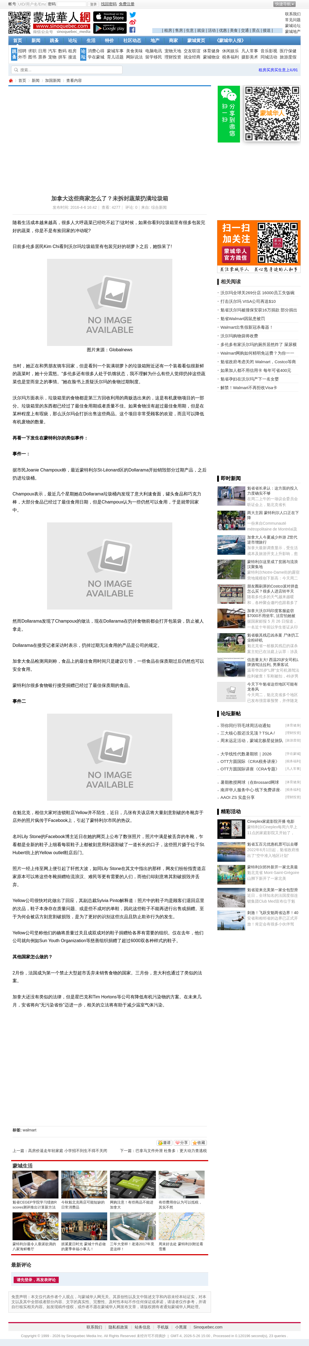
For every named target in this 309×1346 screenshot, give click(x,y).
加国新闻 (53, 80)
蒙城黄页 (196, 40)
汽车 (52, 51)
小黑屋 (181, 1327)
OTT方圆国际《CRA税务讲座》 (249, 761)
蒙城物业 (211, 57)
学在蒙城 (96, 57)
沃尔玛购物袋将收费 (239, 335)
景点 (256, 30)
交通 (245, 30)
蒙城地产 (293, 31)
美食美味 (134, 51)
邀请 (167, 1142)
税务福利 (230, 57)
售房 (179, 30)
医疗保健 (288, 51)
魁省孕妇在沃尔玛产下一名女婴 (249, 379)
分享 (184, 1142)
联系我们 (293, 14)
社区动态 (132, 40)
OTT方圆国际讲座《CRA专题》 (249, 769)
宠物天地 (173, 51)
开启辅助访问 (299, 3)
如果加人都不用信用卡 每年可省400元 (255, 370)
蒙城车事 (115, 51)
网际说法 (134, 57)
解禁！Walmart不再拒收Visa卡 (248, 387)
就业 (201, 30)
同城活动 (269, 57)
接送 (267, 30)
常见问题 (293, 20)
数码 (62, 51)
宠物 (52, 57)
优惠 (223, 30)
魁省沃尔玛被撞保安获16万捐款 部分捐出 (258, 310)
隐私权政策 (118, 1327)
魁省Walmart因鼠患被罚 (242, 318)
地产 (155, 40)
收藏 (201, 1142)
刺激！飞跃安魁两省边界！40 (272, 912)
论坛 (72, 40)
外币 (22, 57)
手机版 (163, 1327)
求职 (32, 51)
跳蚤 (54, 40)
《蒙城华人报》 (230, 40)
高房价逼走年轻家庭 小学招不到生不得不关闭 (67, 1150)
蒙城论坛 (293, 25)
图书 (32, 57)
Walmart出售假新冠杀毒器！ (246, 327)
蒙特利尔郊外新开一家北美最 (272, 867)
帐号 (12, 4)
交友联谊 (192, 51)
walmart (29, 1130)
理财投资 (173, 57)
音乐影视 (269, 51)
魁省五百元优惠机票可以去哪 (272, 844)
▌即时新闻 (229, 478)
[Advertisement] (217, 19)
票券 (42, 57)
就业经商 (192, 57)
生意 (190, 30)
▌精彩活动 (229, 811)
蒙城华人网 (10, 81)
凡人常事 (249, 51)
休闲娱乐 (230, 51)
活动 (212, 30)
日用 (42, 51)
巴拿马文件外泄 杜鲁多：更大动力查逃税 (171, 1150)
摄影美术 (249, 57)
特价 (109, 40)
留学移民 (153, 57)
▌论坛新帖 (229, 713)
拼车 (62, 57)
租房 (168, 30)
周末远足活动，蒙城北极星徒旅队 (251, 740)
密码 (52, 4)
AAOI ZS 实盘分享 (237, 797)
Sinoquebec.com (207, 1327)
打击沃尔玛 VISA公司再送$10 (248, 301)
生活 (91, 40)
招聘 (22, 51)
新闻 (35, 40)
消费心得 (96, 51)
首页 (17, 40)
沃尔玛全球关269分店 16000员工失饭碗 (257, 292)
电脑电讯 (153, 51)
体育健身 (211, 51)
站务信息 (142, 1327)
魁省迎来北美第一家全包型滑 (272, 890)
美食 (234, 30)
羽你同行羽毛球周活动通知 (245, 725)
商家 (173, 40)
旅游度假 (288, 57)
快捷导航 (283, 4)
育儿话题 (115, 57)
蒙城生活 (23, 1166)
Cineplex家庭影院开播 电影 (271, 821)
